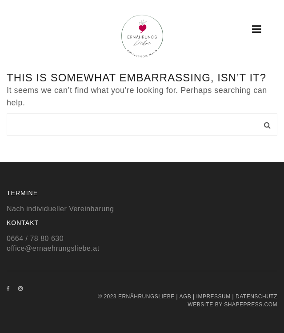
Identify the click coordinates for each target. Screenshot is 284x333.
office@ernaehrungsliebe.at (53, 248)
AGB (185, 296)
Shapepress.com (250, 304)
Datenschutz (256, 296)
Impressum (213, 296)
